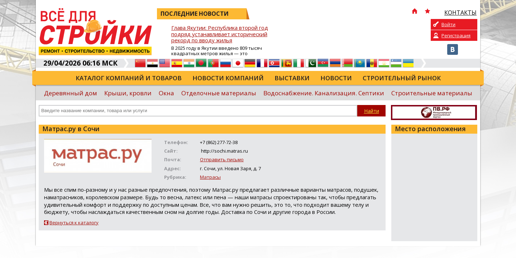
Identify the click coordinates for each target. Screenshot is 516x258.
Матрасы (210, 177)
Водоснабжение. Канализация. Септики (323, 93)
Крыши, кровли (128, 93)
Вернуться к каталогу (74, 222)
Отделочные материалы (218, 93)
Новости (336, 78)
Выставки (292, 78)
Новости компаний (228, 78)
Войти (448, 24)
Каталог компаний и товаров (129, 78)
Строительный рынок (402, 78)
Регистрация (455, 35)
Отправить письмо (222, 159)
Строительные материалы (431, 93)
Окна (166, 93)
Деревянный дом (70, 93)
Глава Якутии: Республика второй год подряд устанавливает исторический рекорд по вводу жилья (219, 34)
